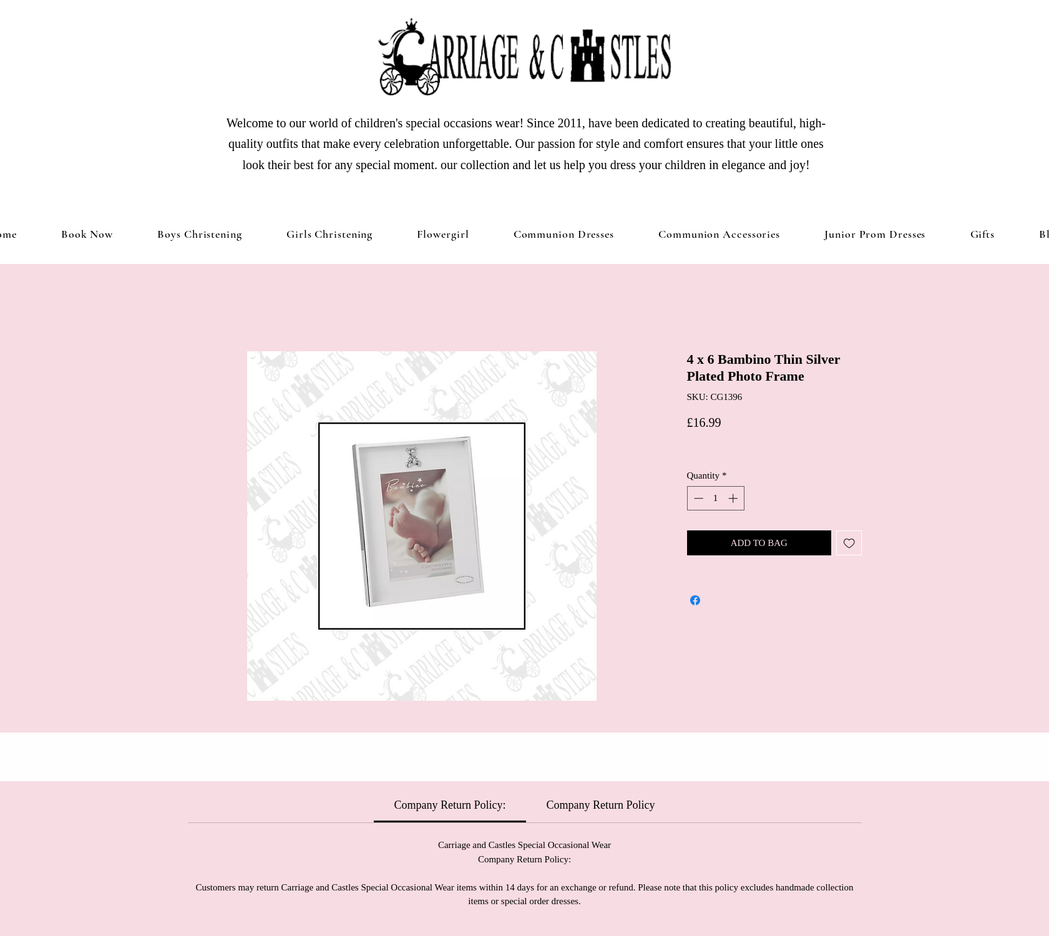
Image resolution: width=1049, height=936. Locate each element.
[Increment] (734, 498)
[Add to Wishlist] (849, 543)
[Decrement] (697, 498)
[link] (450, 805)
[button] (329, 234)
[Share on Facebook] (695, 600)
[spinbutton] (715, 498)
